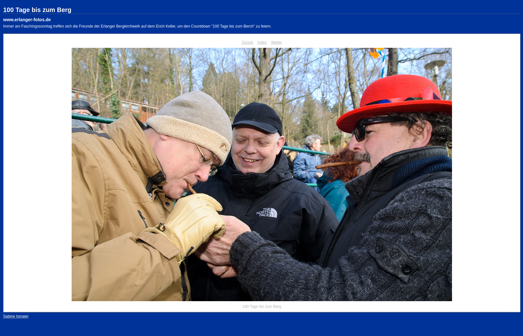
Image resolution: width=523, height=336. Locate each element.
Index (262, 42)
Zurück (247, 42)
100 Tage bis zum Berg (37, 9)
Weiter (276, 42)
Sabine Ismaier (16, 316)
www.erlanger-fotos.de (27, 19)
